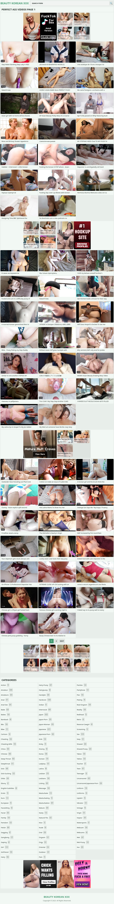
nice (42, 822)
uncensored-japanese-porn (89, 783)
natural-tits (45, 817)
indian (43, 704)
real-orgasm (84, 704)
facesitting (7, 808)
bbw (5, 729)
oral (42, 832)
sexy (81, 739)
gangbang (7, 837)
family (5, 817)
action (5, 685)
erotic (5, 793)
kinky (43, 744)
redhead (82, 714)
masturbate (45, 793)
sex (81, 734)
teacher (81, 763)
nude (43, 827)
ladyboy (44, 763)
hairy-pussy (45, 685)
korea (43, 754)
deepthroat (7, 763)
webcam (82, 827)
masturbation (46, 803)
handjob (44, 695)
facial (5, 812)
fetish (5, 827)
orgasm (44, 837)
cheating (6, 739)
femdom (6, 822)
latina (43, 768)
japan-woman (46, 724)
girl (5, 847)
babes (5, 714)
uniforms (82, 793)
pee (80, 695)
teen (81, 768)
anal (5, 699)
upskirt (81, 798)
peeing (81, 699)
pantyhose (83, 690)
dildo (5, 778)
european (6, 803)
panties (82, 685)
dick (5, 768)
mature (44, 808)
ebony (5, 783)
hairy (5, 857)
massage (44, 788)
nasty (43, 812)
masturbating (46, 798)
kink (43, 739)
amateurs (7, 695)
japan (43, 714)
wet (80, 837)
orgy (43, 842)
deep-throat (8, 758)
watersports (83, 822)
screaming (83, 729)
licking (44, 783)
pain (42, 857)
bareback (6, 719)
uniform (82, 788)
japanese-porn (46, 734)
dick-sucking (8, 773)
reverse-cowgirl (85, 724)
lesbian (44, 773)
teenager (82, 773)
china (5, 749)
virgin (81, 812)
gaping (5, 842)
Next (62, 641)
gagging (6, 832)
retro (81, 719)
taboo (81, 754)
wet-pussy (83, 842)
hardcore (45, 699)
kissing (43, 749)
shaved (82, 744)
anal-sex (6, 704)
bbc (4, 724)
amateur (7, 690)
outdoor (44, 852)
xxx (80, 847)
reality (81, 709)
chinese (6, 754)
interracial (45, 709)
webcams (82, 832)
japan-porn (45, 719)
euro (5, 798)
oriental (44, 847)
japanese (45, 729)
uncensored (84, 778)
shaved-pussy (84, 749)
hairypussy (45, 690)
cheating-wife (8, 744)
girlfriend (7, 852)
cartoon (6, 734)
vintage (81, 808)
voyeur (82, 817)
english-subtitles (9, 788)
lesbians (44, 778)
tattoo (81, 758)
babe (5, 709)
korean (44, 758)
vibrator (82, 803)
